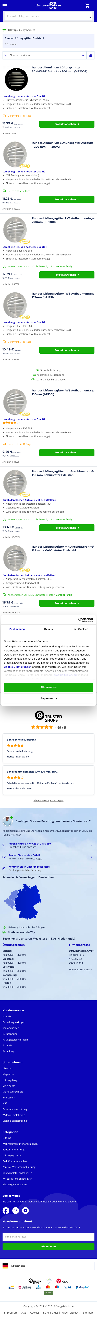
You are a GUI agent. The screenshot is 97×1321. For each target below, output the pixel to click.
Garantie (7, 1045)
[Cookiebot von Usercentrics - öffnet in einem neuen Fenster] (78, 620)
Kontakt (7, 1016)
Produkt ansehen (65, 124)
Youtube (25, 1210)
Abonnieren (48, 1246)
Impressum (9, 1097)
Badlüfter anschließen (15, 1161)
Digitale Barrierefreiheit (15, 1120)
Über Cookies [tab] (80, 629)
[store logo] (48, 5)
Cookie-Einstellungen (17, 666)
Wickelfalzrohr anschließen (17, 1178)
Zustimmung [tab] (17, 629)
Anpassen (49, 698)
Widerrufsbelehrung (14, 1115)
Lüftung (7, 1138)
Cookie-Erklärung (65, 674)
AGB (5, 1103)
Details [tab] (48, 629)
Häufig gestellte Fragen (15, 1039)
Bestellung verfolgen (14, 1022)
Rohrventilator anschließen (17, 1173)
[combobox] (48, 16)
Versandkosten (11, 1028)
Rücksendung (10, 1034)
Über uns (8, 1068)
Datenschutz (50, 1312)
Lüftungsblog (10, 1080)
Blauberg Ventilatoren (15, 1184)
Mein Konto (9, 1086)
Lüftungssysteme (12, 1155)
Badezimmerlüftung (14, 1149)
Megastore (8, 1074)
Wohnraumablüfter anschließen (20, 1144)
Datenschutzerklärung (15, 1109)
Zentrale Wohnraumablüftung (19, 1167)
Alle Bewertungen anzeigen (48, 800)
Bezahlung (8, 1051)
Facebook (6, 1210)
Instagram (15, 1210)
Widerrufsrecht (70, 1312)
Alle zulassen (48, 687)
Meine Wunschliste (13, 1091)
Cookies (34, 1312)
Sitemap (88, 1312)
